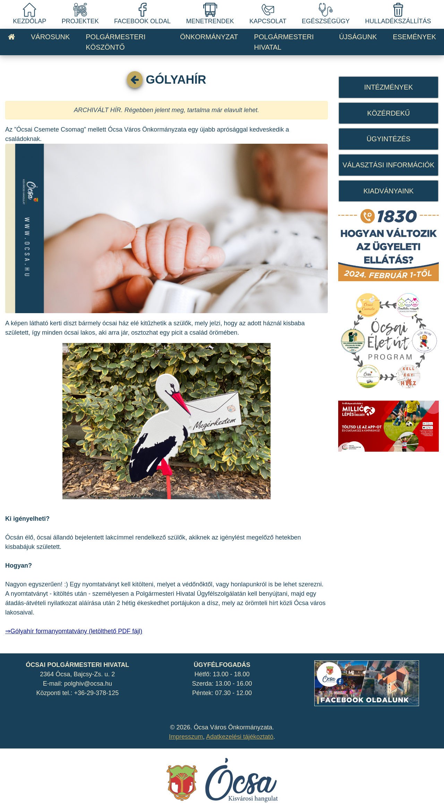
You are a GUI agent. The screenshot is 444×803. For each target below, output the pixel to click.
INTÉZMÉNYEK (388, 87)
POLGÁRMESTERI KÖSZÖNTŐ (115, 42)
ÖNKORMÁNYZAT (209, 37)
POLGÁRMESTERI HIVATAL (284, 42)
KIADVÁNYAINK (389, 191)
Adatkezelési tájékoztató (239, 736)
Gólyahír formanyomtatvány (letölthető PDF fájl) (76, 631)
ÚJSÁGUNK (358, 37)
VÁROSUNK (50, 37)
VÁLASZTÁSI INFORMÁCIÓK (389, 165)
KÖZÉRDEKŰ (388, 113)
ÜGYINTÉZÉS (388, 139)
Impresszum (186, 736)
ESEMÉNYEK (414, 37)
